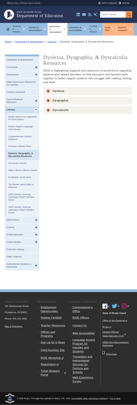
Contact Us (80, 325)
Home (8, 41)
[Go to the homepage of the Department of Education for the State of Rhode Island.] (11, 14)
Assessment (13, 74)
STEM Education (15, 234)
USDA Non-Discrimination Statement (115, 344)
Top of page (115, 398)
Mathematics (13, 220)
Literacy (51, 41)
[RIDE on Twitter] (116, 306)
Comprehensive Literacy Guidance (20, 137)
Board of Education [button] (125, 29)
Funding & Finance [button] (96, 29)
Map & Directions (13, 326)
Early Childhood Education (14, 100)
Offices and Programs (48, 334)
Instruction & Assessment (29, 41)
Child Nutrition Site (53, 350)
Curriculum (12, 67)
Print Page (111, 354)
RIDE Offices (81, 317)
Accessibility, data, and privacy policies (88, 398)
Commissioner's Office (83, 309)
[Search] (113, 14)
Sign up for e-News (53, 342)
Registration (48, 364)
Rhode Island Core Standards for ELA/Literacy (22, 118)
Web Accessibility (84, 333)
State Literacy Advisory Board (22, 170)
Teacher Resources (53, 325)
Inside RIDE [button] (110, 29)
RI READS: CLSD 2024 (19, 177)
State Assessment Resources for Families (21, 83)
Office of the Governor (113, 320)
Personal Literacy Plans (19, 146)
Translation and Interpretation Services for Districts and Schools (82, 364)
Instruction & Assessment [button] (58, 29)
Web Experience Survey (83, 379)
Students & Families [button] (20, 29)
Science (11, 227)
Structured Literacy (17, 163)
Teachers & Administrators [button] (38, 29)
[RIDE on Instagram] (125, 306)
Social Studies (14, 242)
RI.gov (105, 327)
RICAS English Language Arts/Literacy (20, 127)
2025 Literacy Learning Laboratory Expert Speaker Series (21, 197)
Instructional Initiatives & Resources (19, 265)
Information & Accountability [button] (78, 29)
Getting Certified (51, 317)
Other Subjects (14, 256)
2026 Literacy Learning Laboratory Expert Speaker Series (21, 210)
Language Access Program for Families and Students (84, 345)
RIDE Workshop (51, 357)
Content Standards (16, 92)
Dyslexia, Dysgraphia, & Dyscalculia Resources (20, 154)
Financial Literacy (15, 249)
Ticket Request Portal (50, 372)
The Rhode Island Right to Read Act (21, 185)
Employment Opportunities (49, 309)
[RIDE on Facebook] (106, 306)
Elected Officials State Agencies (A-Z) (113, 334)
